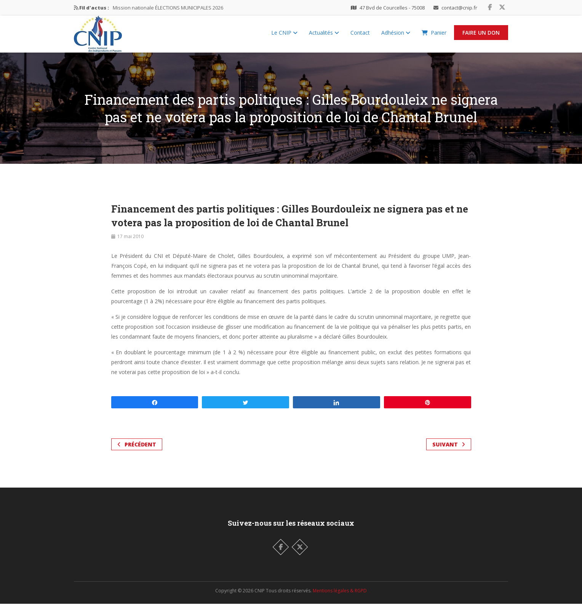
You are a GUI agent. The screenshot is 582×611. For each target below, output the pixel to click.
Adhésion (395, 36)
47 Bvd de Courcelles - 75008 (392, 7)
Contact (360, 36)
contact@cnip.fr (459, 7)
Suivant (448, 451)
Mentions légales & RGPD (340, 598)
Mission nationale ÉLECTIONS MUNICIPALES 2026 (168, 7)
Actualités (324, 36)
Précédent (136, 451)
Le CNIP (284, 36)
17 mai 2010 (130, 243)
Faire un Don (481, 36)
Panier (434, 36)
